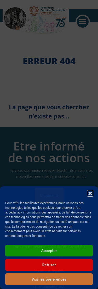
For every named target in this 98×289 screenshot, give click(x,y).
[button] (90, 193)
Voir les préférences (49, 279)
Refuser (49, 265)
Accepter (49, 250)
